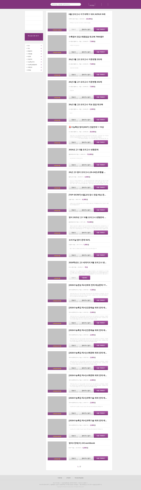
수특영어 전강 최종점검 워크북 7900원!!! (86, 36)
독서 (28, 45)
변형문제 (29, 51)
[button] (60, 467)
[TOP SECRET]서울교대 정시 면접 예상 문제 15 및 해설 (92, 194)
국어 (28, 48)
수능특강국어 (31, 62)
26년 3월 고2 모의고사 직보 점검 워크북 (86, 104)
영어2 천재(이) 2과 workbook (82, 443)
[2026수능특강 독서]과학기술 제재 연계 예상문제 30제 (92, 420)
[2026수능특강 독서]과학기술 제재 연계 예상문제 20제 (92, 398)
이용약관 (60, 478)
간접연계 (29, 59)
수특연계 (29, 67)
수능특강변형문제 (32, 64)
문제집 (29, 70)
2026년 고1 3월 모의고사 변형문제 (83, 149)
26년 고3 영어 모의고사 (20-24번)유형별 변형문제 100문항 (94, 172)
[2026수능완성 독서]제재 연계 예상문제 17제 (88, 285)
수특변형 (29, 54)
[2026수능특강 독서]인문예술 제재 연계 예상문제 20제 (92, 330)
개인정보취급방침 (79, 478)
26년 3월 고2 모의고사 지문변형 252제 (85, 59)
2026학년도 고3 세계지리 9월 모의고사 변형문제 (89, 262)
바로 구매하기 (101, 29)
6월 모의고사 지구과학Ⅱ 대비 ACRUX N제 (87, 14)
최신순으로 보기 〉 (33, 37)
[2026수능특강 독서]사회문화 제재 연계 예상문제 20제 (92, 375)
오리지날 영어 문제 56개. (79, 240)
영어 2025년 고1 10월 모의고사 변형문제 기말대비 (90, 217)
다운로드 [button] (84, 278)
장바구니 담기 (86, 29)
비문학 (29, 56)
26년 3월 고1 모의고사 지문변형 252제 (85, 82)
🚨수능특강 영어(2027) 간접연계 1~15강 (86, 127)
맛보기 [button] (74, 29)
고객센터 (68, 478)
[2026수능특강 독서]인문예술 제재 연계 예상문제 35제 (92, 307)
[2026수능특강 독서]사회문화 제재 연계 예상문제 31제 (92, 352)
